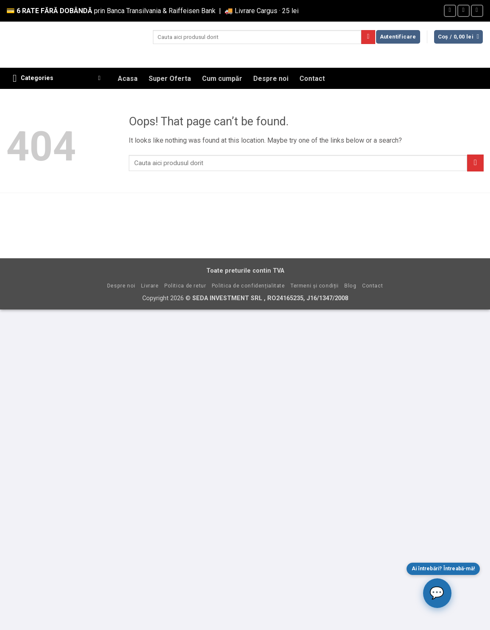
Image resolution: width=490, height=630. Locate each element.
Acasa (128, 79)
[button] (398, 37)
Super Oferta (170, 79)
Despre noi (270, 79)
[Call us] (477, 11)
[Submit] (368, 37)
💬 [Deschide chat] (437, 593)
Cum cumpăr (222, 79)
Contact (312, 79)
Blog (350, 286)
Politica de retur (185, 286)
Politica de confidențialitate (248, 286)
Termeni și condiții (315, 286)
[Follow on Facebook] (450, 11)
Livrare (149, 286)
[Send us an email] (463, 11)
